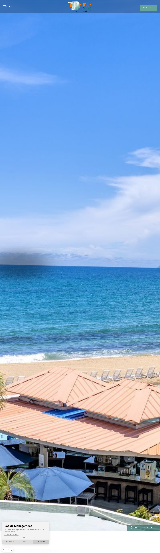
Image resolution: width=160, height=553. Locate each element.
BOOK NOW (148, 8)
